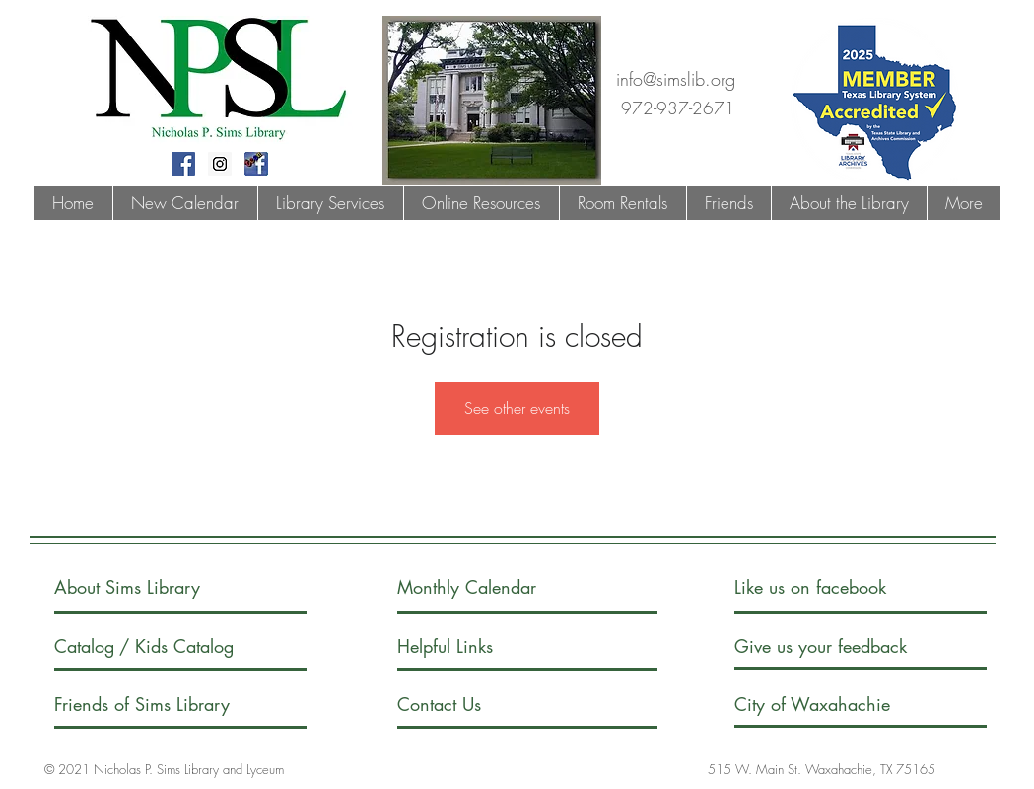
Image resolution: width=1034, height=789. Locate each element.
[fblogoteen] (256, 164)
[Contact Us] (471, 704)
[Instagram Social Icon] (220, 164)
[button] (330, 203)
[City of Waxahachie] (829, 704)
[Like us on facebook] (831, 587)
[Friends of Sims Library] (168, 704)
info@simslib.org (675, 79)
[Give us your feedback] (840, 646)
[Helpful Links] (454, 646)
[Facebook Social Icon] (183, 164)
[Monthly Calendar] (483, 587)
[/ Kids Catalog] (193, 646)
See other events (517, 408)
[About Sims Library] (148, 587)
